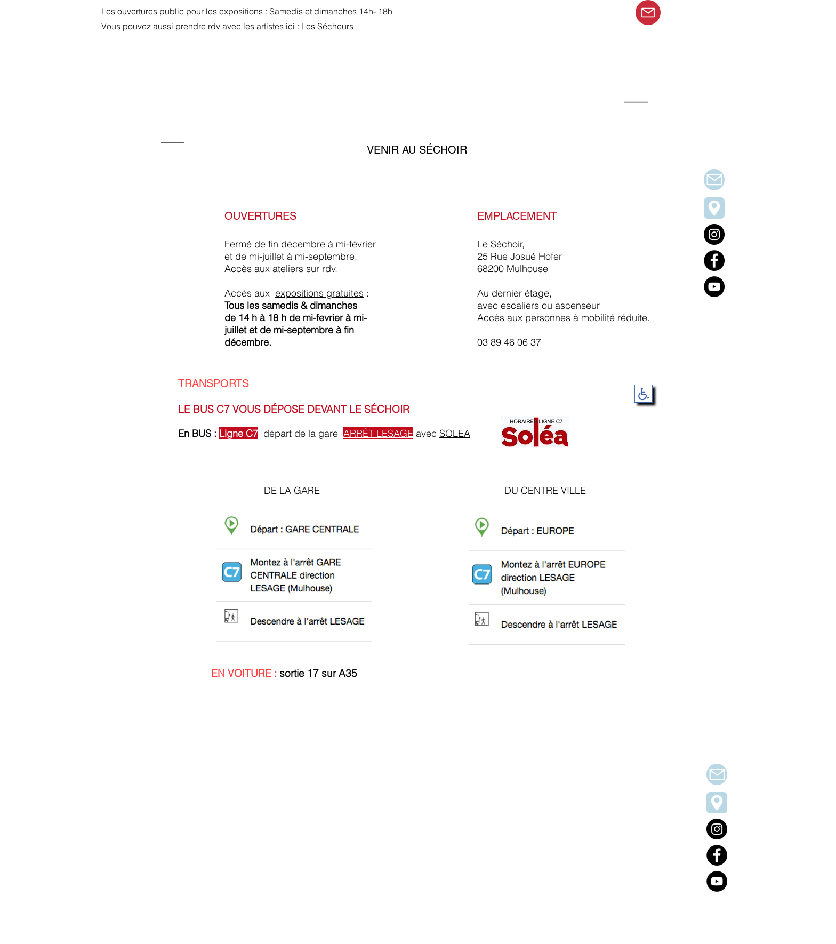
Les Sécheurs (327, 26)
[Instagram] (716, 829)
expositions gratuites (319, 293)
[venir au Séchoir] (716, 802)
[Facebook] (716, 855)
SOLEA (454, 433)
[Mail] (648, 12)
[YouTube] (716, 881)
